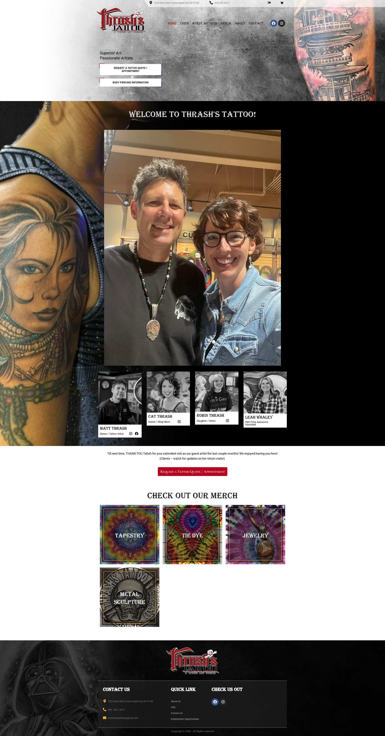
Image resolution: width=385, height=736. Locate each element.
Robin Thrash (210, 415)
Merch (225, 23)
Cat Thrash (160, 416)
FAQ (173, 707)
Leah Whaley (258, 417)
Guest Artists (204, 23)
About (240, 23)
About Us (176, 701)
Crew (184, 23)
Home (172, 23)
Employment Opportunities (185, 719)
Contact (256, 23)
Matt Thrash (113, 428)
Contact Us (177, 713)
